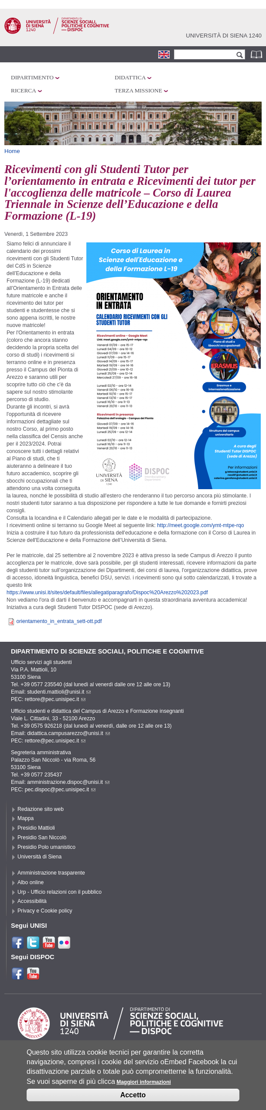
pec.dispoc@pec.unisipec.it (60, 790)
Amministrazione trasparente (51, 873)
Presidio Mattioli (36, 828)
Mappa (25, 818)
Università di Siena (39, 857)
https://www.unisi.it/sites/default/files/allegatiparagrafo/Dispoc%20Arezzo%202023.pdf (107, 592)
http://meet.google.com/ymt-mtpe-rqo (200, 525)
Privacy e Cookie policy (44, 911)
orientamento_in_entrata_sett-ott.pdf (59, 621)
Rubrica (257, 54)
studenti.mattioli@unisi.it (59, 692)
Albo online (30, 882)
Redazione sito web (40, 809)
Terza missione (138, 90)
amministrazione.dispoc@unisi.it (68, 782)
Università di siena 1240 (224, 35)
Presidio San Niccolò (41, 837)
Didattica (130, 77)
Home (12, 151)
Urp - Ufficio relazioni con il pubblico (59, 892)
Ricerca (23, 90)
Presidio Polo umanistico (46, 847)
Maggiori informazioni (143, 1086)
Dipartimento (32, 77)
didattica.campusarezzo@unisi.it (68, 733)
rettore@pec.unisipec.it (55, 699)
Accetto (133, 1098)
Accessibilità (32, 901)
